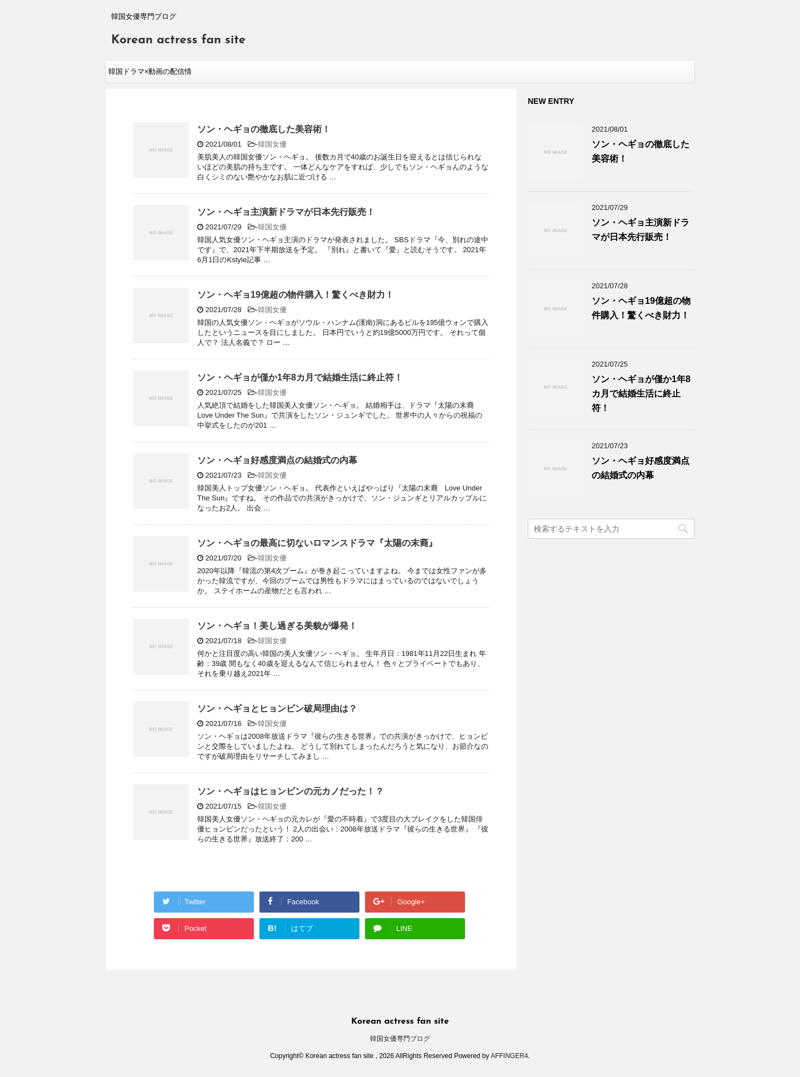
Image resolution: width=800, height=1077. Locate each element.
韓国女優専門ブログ (400, 1039)
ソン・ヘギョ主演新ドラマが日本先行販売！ (286, 212)
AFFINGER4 (509, 1056)
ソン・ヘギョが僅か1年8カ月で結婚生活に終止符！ (300, 377)
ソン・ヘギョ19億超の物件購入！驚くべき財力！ (295, 294)
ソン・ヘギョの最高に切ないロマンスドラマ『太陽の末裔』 (317, 543)
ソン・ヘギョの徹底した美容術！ (264, 129)
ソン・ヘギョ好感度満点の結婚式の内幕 (277, 460)
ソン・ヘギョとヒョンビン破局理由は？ (277, 708)
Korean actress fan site (178, 40)
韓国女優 (272, 144)
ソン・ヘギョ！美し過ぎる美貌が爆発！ (277, 625)
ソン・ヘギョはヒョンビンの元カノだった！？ (290, 791)
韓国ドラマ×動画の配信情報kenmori (150, 75)
